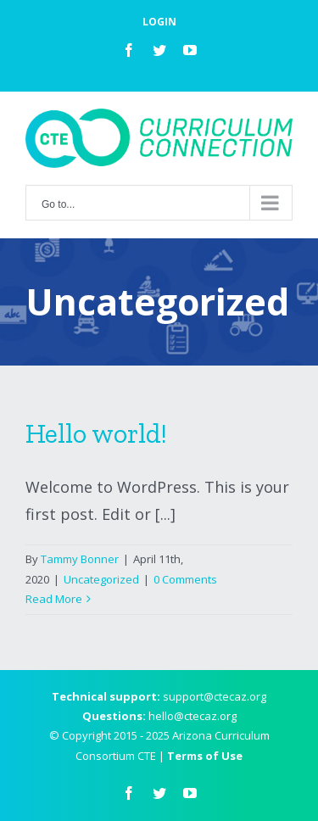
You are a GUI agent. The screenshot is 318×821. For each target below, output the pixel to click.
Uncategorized (101, 579)
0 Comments (185, 579)
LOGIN (159, 21)
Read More (53, 598)
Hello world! (96, 433)
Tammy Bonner (80, 559)
